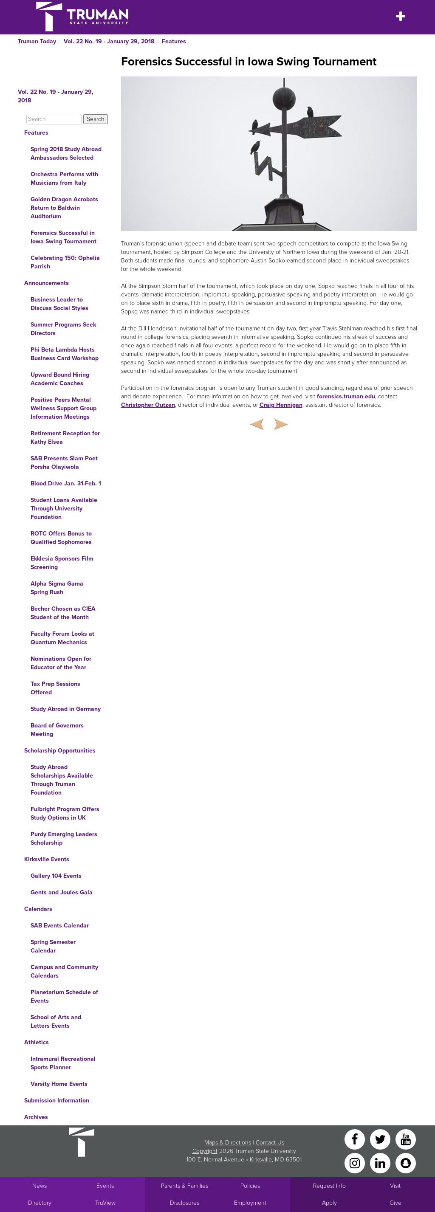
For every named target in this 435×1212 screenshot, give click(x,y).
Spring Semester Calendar (53, 946)
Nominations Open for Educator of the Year (61, 663)
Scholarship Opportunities (60, 750)
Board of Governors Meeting (57, 730)
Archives (36, 1117)
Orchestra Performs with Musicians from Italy (64, 178)
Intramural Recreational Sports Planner (63, 1063)
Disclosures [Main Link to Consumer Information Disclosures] (184, 1202)
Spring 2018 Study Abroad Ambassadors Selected (66, 153)
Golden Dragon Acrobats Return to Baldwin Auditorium (64, 208)
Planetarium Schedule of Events (64, 996)
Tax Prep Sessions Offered (55, 688)
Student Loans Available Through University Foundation (64, 508)
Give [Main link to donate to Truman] (395, 1202)
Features (174, 41)
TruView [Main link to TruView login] (105, 1202)
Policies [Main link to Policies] (250, 1185)
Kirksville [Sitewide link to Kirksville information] (261, 1159)
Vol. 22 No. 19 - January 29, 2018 (109, 41)
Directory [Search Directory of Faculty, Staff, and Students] (39, 1202)
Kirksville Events (46, 859)
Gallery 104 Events (56, 875)
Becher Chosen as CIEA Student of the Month (63, 613)
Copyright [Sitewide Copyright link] (205, 1151)
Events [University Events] (105, 1185)
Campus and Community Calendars (64, 971)
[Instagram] (355, 1162)
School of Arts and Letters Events (56, 1021)
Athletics (36, 1042)
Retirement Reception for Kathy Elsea (65, 437)
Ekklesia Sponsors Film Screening (62, 563)
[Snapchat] (406, 1162)
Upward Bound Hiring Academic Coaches (60, 379)
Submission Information (56, 1100)
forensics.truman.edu (346, 396)
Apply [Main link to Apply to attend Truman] (329, 1202)
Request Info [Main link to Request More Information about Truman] (329, 1185)
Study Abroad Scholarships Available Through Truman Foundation (62, 780)
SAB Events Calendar (60, 925)
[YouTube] (406, 1138)
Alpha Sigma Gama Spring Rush (57, 588)
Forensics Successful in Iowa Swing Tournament (63, 237)
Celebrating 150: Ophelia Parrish (65, 262)
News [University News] (39, 1185)
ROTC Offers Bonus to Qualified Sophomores (61, 538)
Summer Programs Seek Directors (63, 329)
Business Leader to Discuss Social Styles (59, 304)
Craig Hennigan (281, 405)
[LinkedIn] (381, 1162)
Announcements (46, 283)
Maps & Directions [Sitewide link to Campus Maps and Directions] (227, 1142)
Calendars (38, 909)
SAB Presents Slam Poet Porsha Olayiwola (64, 463)
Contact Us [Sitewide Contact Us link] (270, 1142)
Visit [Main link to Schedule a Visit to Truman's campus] (395, 1185)
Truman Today (37, 41)
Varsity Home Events (59, 1084)
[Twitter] (381, 1138)
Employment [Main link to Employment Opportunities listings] (250, 1202)
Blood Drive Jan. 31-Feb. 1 (66, 483)
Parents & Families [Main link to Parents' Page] (184, 1185)
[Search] (54, 119)
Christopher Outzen (148, 405)
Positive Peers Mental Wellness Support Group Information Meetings (63, 408)
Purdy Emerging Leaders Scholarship (64, 838)
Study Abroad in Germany (66, 709)
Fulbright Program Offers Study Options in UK (65, 813)
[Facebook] (355, 1138)
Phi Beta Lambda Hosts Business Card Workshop (65, 354)
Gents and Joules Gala (62, 892)
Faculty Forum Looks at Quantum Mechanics (62, 638)
